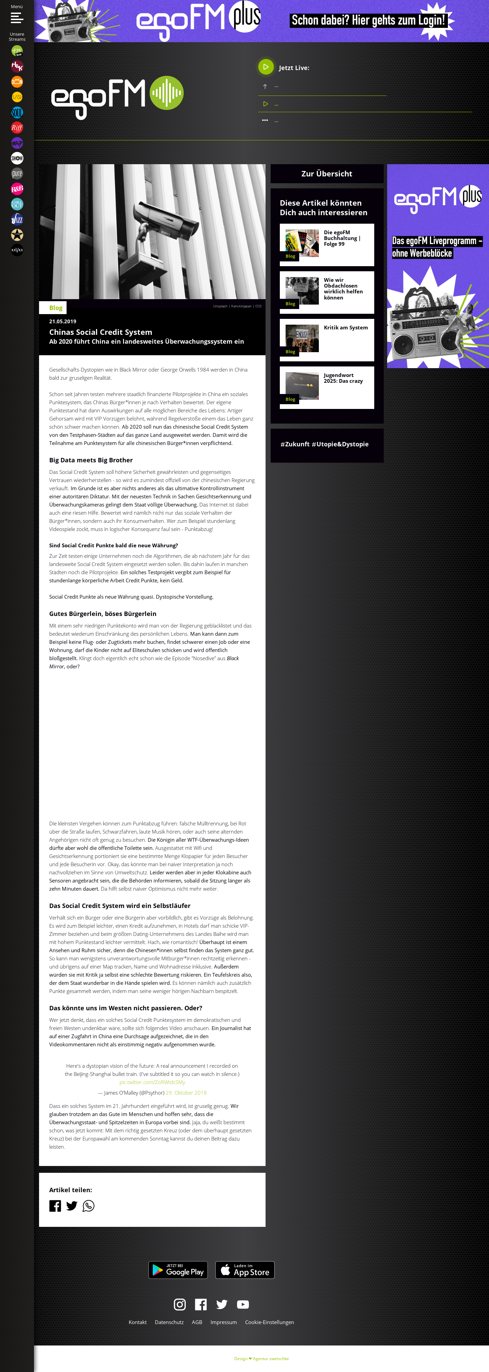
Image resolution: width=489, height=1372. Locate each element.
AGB (197, 1322)
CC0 (258, 306)
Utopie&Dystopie (342, 444)
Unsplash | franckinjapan (232, 306)
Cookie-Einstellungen (269, 1322)
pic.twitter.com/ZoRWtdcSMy (152, 1082)
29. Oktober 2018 (186, 1092)
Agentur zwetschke (271, 1358)
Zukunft (297, 444)
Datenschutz (169, 1322)
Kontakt (138, 1322)
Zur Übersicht (327, 173)
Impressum (224, 1322)
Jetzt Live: (283, 66)
